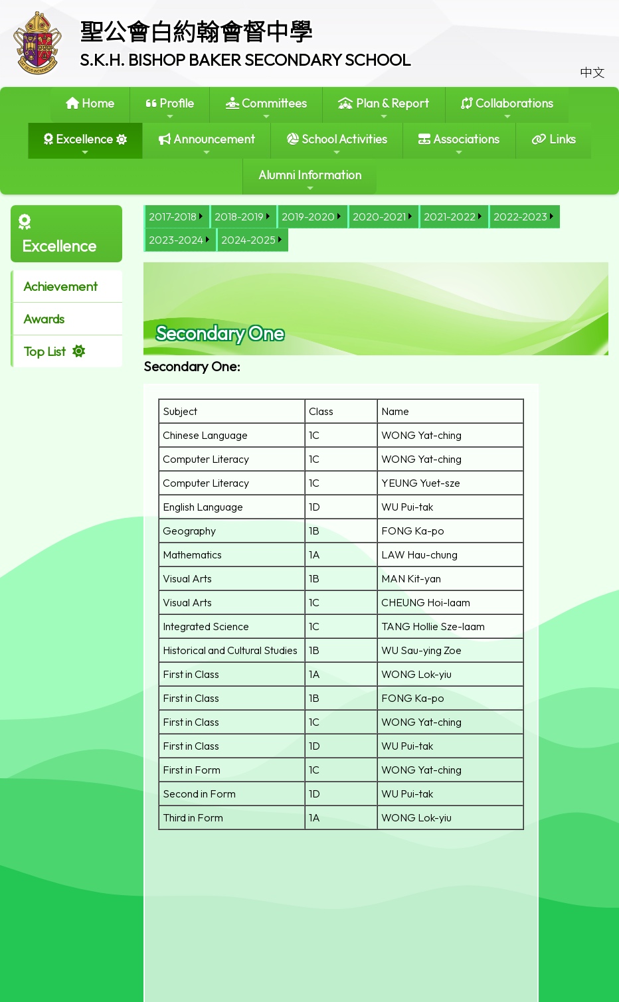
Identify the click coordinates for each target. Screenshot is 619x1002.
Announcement (207, 144)
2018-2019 (239, 216)
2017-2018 (173, 216)
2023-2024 (176, 239)
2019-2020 (308, 216)
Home (90, 103)
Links (553, 139)
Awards (43, 319)
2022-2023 (520, 216)
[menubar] (375, 228)
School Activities (337, 144)
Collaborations (507, 109)
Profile (170, 109)
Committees (266, 109)
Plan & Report (383, 109)
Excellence (78, 144)
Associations (458, 144)
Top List (44, 351)
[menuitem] (176, 216)
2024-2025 (248, 239)
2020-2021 (379, 216)
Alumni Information (309, 180)
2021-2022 (450, 216)
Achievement (60, 286)
